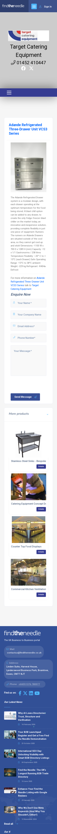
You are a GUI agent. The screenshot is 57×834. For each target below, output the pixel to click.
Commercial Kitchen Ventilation (28, 589)
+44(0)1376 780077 (29, 684)
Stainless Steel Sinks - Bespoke (28, 461)
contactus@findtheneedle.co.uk (24, 652)
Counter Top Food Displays (26, 546)
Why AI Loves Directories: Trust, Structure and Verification (32, 716)
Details (41, 466)
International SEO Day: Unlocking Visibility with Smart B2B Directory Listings (33, 754)
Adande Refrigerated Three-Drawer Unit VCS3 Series (28, 282)
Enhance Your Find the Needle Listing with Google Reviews (32, 792)
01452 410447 (28, 62)
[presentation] (33, 384)
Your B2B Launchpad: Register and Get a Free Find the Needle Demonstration (33, 735)
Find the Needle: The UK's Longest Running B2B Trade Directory (33, 773)
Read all (11, 823)
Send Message (25, 397)
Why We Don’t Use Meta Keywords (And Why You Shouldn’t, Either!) (31, 811)
